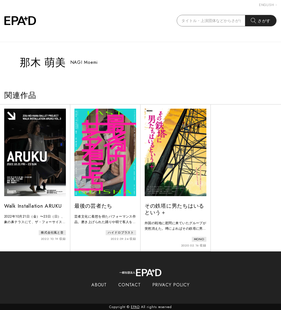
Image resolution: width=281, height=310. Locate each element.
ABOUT (99, 284)
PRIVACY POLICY (171, 284)
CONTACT (129, 284)
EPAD (135, 306)
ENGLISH (268, 5)
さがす (261, 20)
